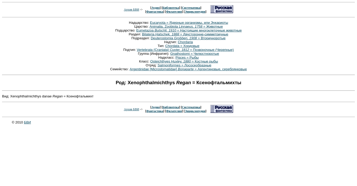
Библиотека (171, 8)
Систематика (191, 8)
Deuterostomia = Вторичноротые (188, 38)
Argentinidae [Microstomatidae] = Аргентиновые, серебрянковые (188, 69)
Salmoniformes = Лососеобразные (184, 65)
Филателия (174, 11)
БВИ (27, 122)
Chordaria (185, 42)
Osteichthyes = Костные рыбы (184, 61)
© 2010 (18, 122)
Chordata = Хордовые (182, 46)
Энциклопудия (195, 11)
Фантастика (154, 11)
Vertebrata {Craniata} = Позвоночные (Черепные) (185, 50)
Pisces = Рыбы (187, 57)
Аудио (155, 8)
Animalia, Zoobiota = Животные (186, 26)
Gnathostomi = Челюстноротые (194, 54)
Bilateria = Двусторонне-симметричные (185, 34)
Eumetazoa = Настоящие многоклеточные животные (189, 30)
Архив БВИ (131, 9)
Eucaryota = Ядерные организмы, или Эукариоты (189, 23)
